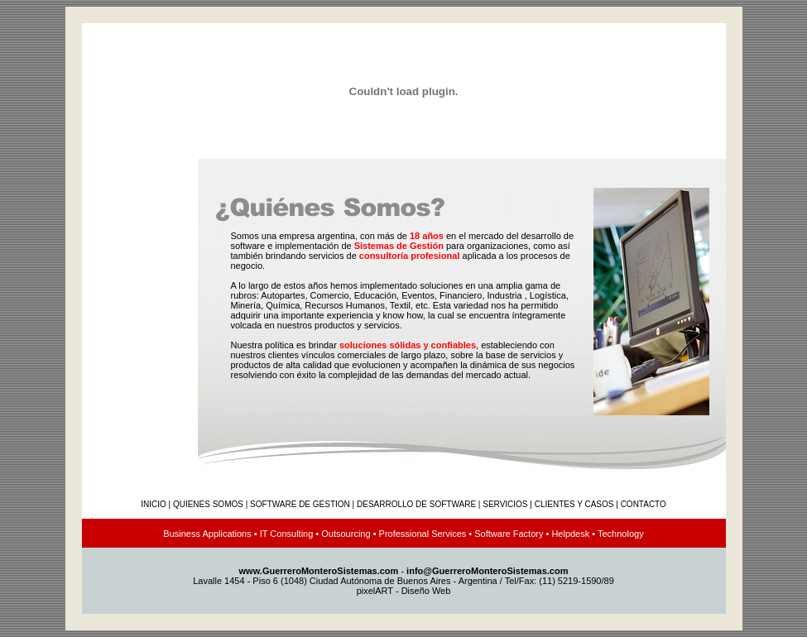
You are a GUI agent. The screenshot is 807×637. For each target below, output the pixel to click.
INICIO (153, 504)
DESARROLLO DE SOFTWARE (416, 504)
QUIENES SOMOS (208, 504)
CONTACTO (643, 504)
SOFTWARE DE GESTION (300, 504)
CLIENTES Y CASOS (574, 504)
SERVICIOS (505, 504)
